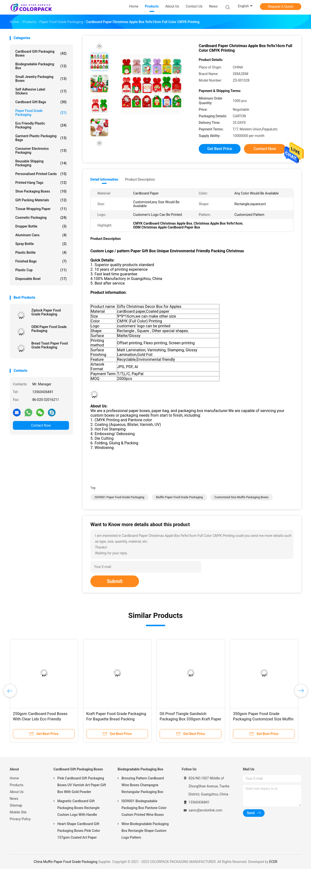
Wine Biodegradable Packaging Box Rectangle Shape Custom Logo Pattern (145, 830)
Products (16, 785)
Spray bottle (41, 243)
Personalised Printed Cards (41, 173)
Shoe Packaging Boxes (41, 191)
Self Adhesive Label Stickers (41, 91)
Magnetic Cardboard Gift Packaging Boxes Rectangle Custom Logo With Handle (78, 808)
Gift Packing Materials (41, 200)
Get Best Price (219, 148)
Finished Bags (41, 261)
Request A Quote (280, 6)
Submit (114, 581)
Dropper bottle (41, 226)
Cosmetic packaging (41, 217)
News (14, 799)
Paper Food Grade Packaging (41, 113)
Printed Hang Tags (41, 182)
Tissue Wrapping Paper (41, 208)
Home (14, 778)
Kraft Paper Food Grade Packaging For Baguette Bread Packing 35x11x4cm (116, 719)
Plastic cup (41, 270)
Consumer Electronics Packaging (41, 150)
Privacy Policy (20, 819)
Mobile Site (18, 812)
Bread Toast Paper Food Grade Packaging (49, 345)
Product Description (140, 179)
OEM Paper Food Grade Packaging (49, 329)
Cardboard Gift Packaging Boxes (41, 53)
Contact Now (41, 425)
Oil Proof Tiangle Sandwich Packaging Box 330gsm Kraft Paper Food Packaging (190, 719)
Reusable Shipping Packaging (41, 163)
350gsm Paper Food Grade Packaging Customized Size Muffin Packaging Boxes (263, 719)
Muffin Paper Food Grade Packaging (179, 497)
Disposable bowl (41, 278)
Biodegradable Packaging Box (41, 66)
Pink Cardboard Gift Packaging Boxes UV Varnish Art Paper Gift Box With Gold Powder (81, 785)
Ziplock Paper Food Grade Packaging (46, 312)
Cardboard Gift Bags (41, 102)
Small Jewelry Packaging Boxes (41, 79)
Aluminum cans (41, 235)
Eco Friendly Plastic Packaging (41, 125)
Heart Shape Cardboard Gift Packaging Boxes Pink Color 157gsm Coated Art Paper (78, 830)
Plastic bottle (41, 252)
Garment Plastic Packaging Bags (41, 138)
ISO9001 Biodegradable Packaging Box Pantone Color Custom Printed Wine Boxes (143, 808)
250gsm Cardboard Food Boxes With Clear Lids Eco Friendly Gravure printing (40, 719)
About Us (17, 792)
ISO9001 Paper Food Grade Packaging (119, 497)
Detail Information (104, 179)
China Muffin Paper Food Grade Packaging (66, 862)
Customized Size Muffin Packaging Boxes (241, 497)
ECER (273, 862)
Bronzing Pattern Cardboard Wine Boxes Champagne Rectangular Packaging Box (142, 785)
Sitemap (16, 805)
